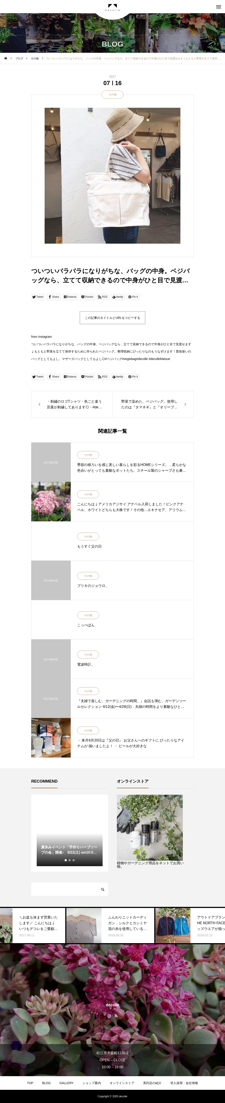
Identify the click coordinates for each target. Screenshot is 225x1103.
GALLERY (67, 1083)
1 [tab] (66, 860)
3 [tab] (74, 860)
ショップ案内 (91, 1083)
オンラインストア (122, 1083)
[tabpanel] (70, 833)
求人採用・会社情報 (184, 1083)
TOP (30, 1083)
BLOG (46, 1083)
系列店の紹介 (152, 1083)
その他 (112, 94)
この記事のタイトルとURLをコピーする (112, 318)
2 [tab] (70, 860)
